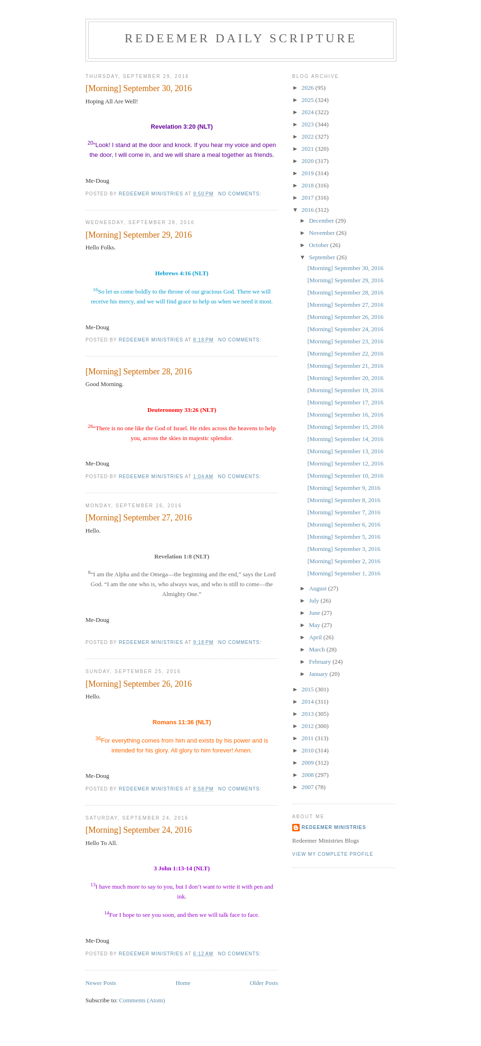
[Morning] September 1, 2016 (343, 573)
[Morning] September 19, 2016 (345, 390)
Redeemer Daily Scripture (240, 38)
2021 (308, 148)
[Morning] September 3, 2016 (343, 548)
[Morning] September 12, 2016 (345, 463)
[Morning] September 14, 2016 (345, 438)
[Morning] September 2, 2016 (343, 561)
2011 (308, 738)
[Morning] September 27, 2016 (138, 517)
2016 (308, 209)
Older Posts (264, 982)
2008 (308, 774)
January (319, 673)
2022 (308, 136)
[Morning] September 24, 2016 (138, 830)
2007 (308, 786)
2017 (308, 197)
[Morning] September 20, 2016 (345, 377)
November (322, 232)
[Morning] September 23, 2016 (345, 341)
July (315, 600)
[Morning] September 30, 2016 (138, 88)
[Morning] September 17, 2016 (345, 402)
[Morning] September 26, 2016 (138, 684)
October (319, 244)
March (317, 649)
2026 (308, 87)
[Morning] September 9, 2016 (343, 487)
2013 (308, 713)
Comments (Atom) (142, 1000)
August (318, 588)
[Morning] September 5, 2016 (343, 536)
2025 (308, 99)
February (321, 661)
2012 (308, 725)
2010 (308, 750)
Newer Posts (100, 982)
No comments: (241, 193)
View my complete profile (332, 854)
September (323, 257)
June (315, 612)
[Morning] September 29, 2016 (138, 235)
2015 (308, 689)
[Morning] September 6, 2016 (343, 524)
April (316, 637)
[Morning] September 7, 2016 (343, 512)
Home (183, 982)
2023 (308, 124)
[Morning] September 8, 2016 (343, 500)
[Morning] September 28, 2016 (138, 371)
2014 (308, 701)
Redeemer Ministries (334, 827)
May (315, 624)
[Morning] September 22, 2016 (345, 353)
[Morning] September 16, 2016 (345, 414)
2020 (308, 160)
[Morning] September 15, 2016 (345, 426)
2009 (308, 762)
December (322, 220)
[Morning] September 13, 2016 (345, 451)
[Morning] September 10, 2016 (345, 475)
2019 (308, 173)
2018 (308, 185)
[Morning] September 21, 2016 (345, 365)
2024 (308, 112)
